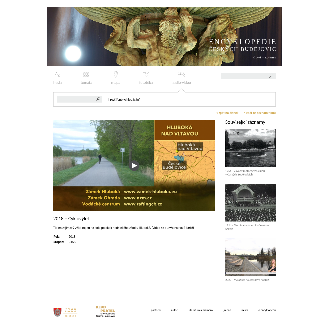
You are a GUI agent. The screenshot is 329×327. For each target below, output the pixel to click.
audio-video (181, 78)
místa (245, 310)
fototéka (146, 78)
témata (86, 78)
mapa (115, 78)
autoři (174, 310)
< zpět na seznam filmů (260, 113)
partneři (156, 310)
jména (227, 310)
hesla (57, 78)
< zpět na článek (227, 113)
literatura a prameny (201, 310)
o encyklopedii (267, 310)
